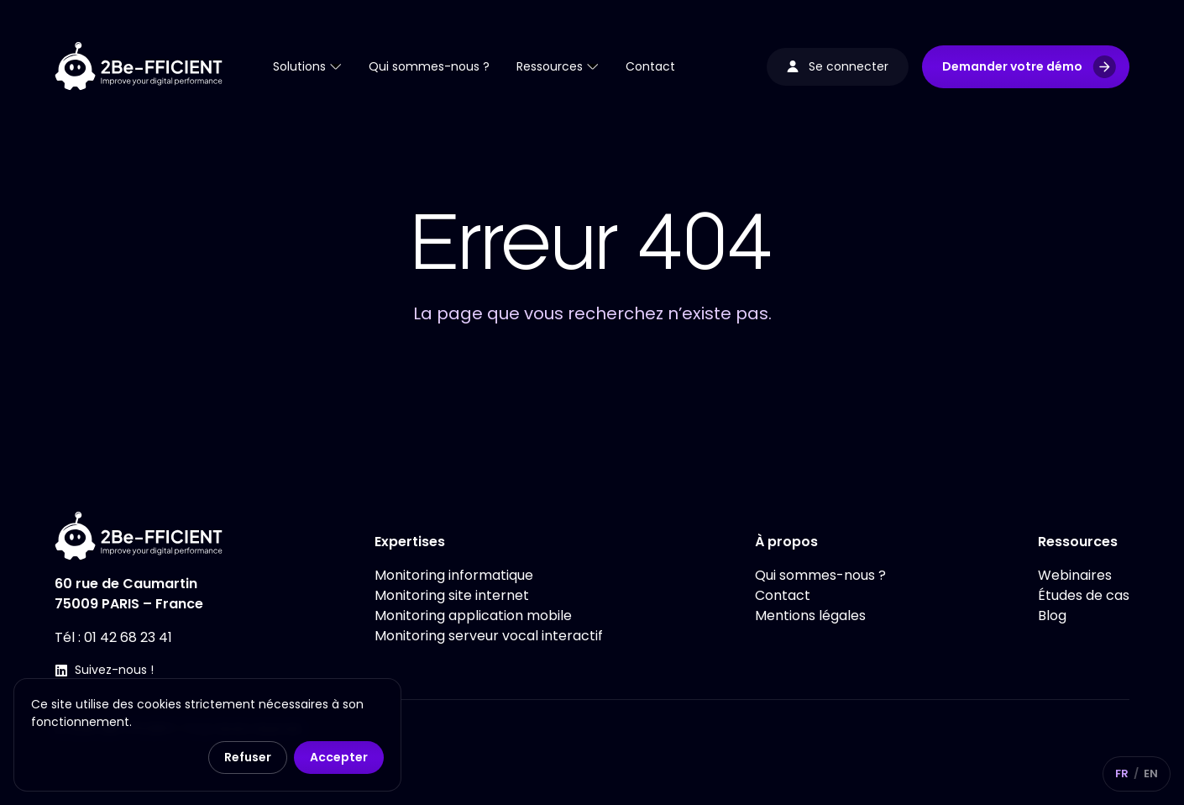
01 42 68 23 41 (128, 637)
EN (1151, 773)
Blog (1052, 615)
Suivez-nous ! (114, 669)
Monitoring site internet (452, 595)
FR (1122, 773)
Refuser (247, 757)
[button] (1025, 66)
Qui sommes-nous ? (820, 575)
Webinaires (1075, 575)
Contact (782, 595)
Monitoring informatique (454, 575)
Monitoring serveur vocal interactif (489, 635)
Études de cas (1083, 595)
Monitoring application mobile (473, 615)
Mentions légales (810, 615)
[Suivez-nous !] (61, 670)
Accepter (339, 757)
